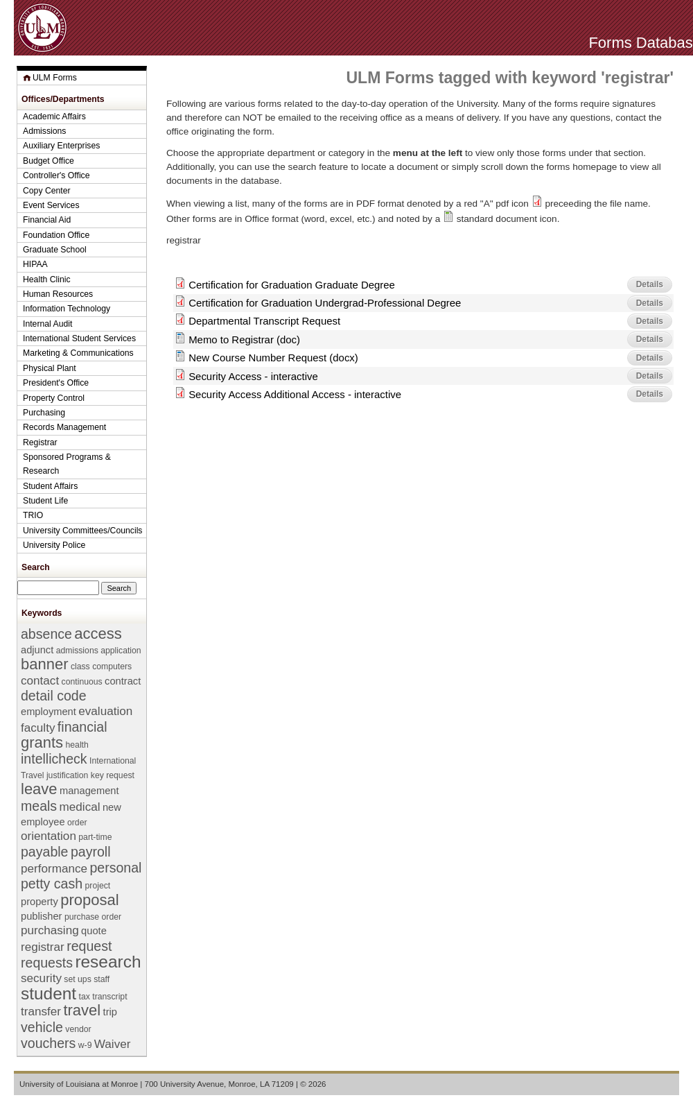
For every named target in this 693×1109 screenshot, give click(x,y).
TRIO (33, 515)
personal (115, 867)
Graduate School (55, 250)
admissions (77, 650)
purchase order (92, 917)
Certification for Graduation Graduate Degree (291, 285)
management (89, 790)
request (89, 946)
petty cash (51, 883)
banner (44, 664)
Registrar (40, 442)
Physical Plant (49, 368)
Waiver (112, 1044)
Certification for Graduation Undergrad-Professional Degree (324, 303)
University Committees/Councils (82, 530)
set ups (77, 979)
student (48, 993)
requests (47, 962)
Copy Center (47, 191)
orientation (48, 836)
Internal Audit (47, 324)
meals (39, 806)
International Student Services (79, 338)
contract (123, 681)
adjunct (37, 649)
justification (67, 775)
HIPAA (35, 264)
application (120, 650)
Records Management (64, 427)
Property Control (54, 398)
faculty (38, 727)
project (98, 886)
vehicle (42, 1027)
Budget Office (48, 161)
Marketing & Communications (78, 353)
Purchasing (44, 413)
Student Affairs (50, 486)
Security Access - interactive (253, 376)
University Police (54, 545)
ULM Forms (55, 78)
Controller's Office (56, 175)
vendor (78, 1029)
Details (649, 284)
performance (54, 868)
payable (44, 851)
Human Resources (58, 294)
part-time (95, 837)
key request (112, 775)
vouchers (48, 1043)
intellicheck (54, 758)
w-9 (85, 1045)
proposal (89, 900)
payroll (91, 851)
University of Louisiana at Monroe (78, 1084)
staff (101, 979)
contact (40, 680)
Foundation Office (56, 235)
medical (80, 807)
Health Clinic (47, 279)
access (97, 633)
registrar (42, 947)
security (41, 978)
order (77, 822)
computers (112, 666)
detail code (54, 695)
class (80, 666)
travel (81, 1010)
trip (110, 1011)
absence (46, 634)
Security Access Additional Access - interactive (294, 394)
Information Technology (66, 308)
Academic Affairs (54, 116)
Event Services (51, 205)
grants (42, 742)
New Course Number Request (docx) (273, 357)
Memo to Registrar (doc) (244, 339)
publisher (41, 916)
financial (82, 726)
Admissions (44, 131)
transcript (109, 996)
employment (48, 711)
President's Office (56, 383)
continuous (82, 682)
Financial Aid (47, 220)
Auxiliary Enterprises (61, 146)
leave (39, 789)
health (77, 745)
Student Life (45, 501)
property (39, 901)
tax (84, 996)
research (108, 961)
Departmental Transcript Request (264, 321)
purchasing (50, 930)
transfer (41, 1011)
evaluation (105, 711)
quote (94, 930)
